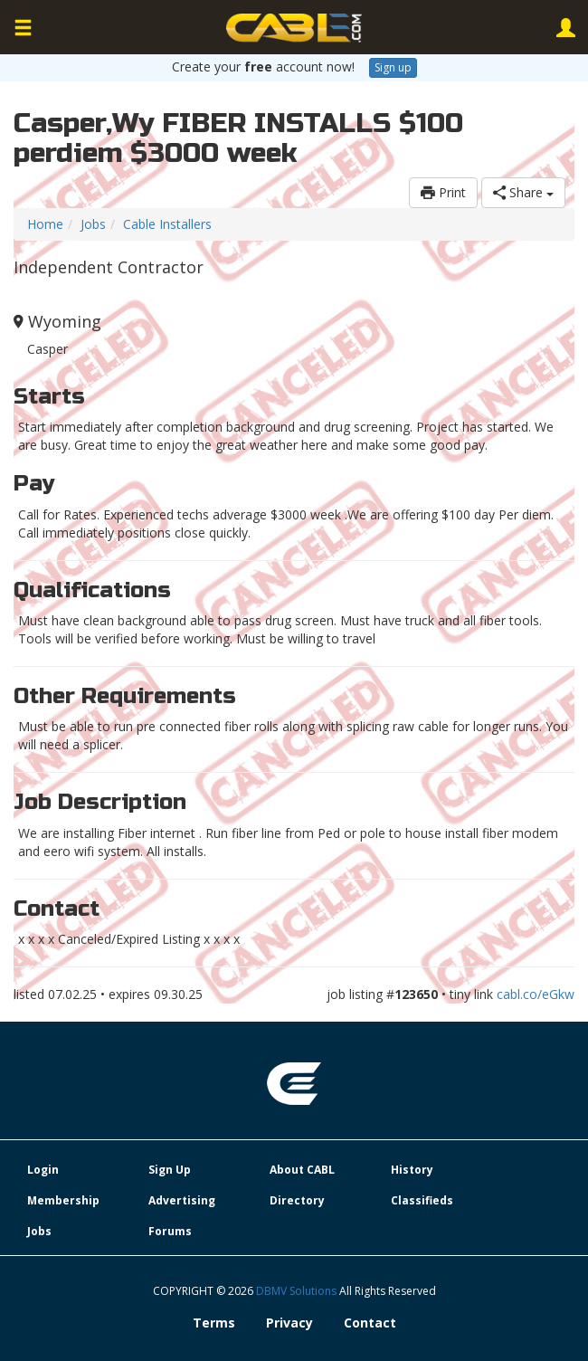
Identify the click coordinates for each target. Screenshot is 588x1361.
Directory (297, 1200)
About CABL (302, 1169)
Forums (170, 1231)
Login (43, 1169)
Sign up (393, 67)
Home (45, 224)
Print (443, 192)
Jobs (93, 224)
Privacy (289, 1322)
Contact (370, 1322)
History (412, 1169)
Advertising (181, 1200)
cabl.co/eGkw (535, 994)
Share (523, 192)
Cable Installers (167, 224)
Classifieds (422, 1200)
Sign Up (169, 1169)
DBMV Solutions (297, 1291)
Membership (63, 1200)
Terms (214, 1322)
